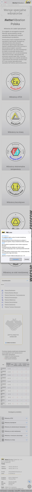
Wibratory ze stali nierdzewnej (10, 431)
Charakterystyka (6, 280)
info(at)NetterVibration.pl (15, 471)
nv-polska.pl (12, 473)
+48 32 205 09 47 (13, 466)
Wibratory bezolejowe (8, 422)
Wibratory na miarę (8, 439)
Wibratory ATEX (7, 418)
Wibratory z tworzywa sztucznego (11, 435)
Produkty (4, 4)
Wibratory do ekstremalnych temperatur (13, 426)
